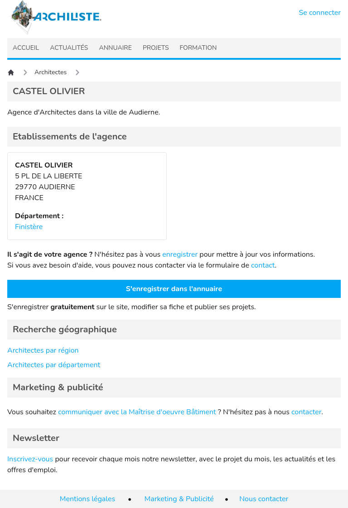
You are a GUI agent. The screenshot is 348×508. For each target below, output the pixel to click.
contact (263, 265)
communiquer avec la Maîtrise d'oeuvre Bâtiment (137, 412)
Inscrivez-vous (30, 459)
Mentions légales (87, 499)
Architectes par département (53, 365)
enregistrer (180, 254)
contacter (306, 412)
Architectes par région (43, 350)
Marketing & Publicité (179, 499)
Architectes (50, 72)
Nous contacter (263, 499)
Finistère (29, 227)
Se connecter (320, 13)
